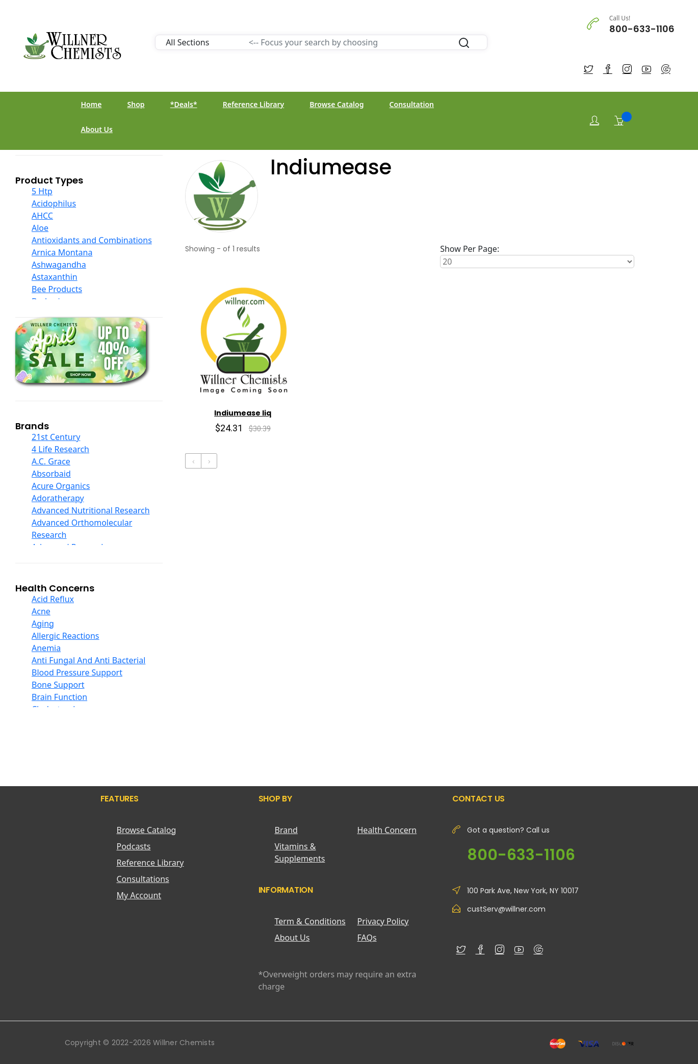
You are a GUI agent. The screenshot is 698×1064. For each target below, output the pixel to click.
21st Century (56, 437)
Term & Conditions (310, 921)
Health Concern (387, 830)
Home (91, 104)
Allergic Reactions (65, 635)
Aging (43, 623)
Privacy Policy (383, 921)
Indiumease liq (242, 413)
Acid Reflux (53, 599)
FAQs (367, 937)
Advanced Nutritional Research (91, 510)
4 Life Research (60, 449)
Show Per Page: (469, 248)
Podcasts (134, 846)
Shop (136, 104)
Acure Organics (61, 485)
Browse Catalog (336, 104)
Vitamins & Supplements (300, 852)
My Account (139, 895)
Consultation (412, 104)
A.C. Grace (51, 461)
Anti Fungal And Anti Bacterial (88, 660)
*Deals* (183, 104)
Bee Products (57, 289)
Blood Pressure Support (77, 672)
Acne (41, 611)
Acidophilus (54, 203)
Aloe (40, 227)
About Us (97, 129)
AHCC (42, 215)
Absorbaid (51, 473)
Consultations (143, 879)
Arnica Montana (62, 252)
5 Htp (42, 191)
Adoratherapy (58, 498)
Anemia (46, 648)
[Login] (594, 120)
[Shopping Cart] (619, 120)
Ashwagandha (59, 264)
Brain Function (59, 697)
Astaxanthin (54, 276)
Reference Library (253, 104)
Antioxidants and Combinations (92, 240)
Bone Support (58, 684)
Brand (286, 830)
